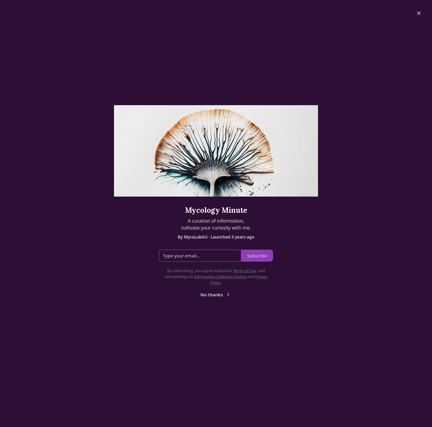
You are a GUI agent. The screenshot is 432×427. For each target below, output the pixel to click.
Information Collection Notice (220, 276)
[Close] (419, 13)
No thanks (215, 295)
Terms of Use (244, 270)
